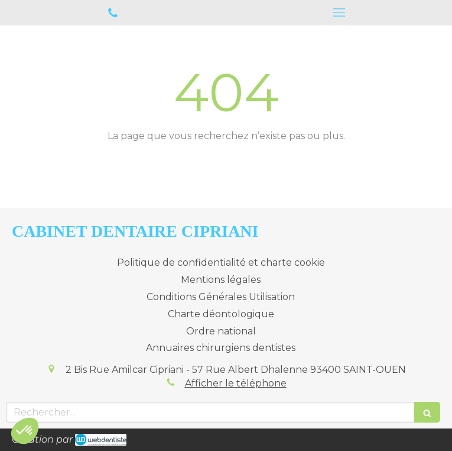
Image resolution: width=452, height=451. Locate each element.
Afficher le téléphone (236, 383)
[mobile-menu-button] (339, 12)
